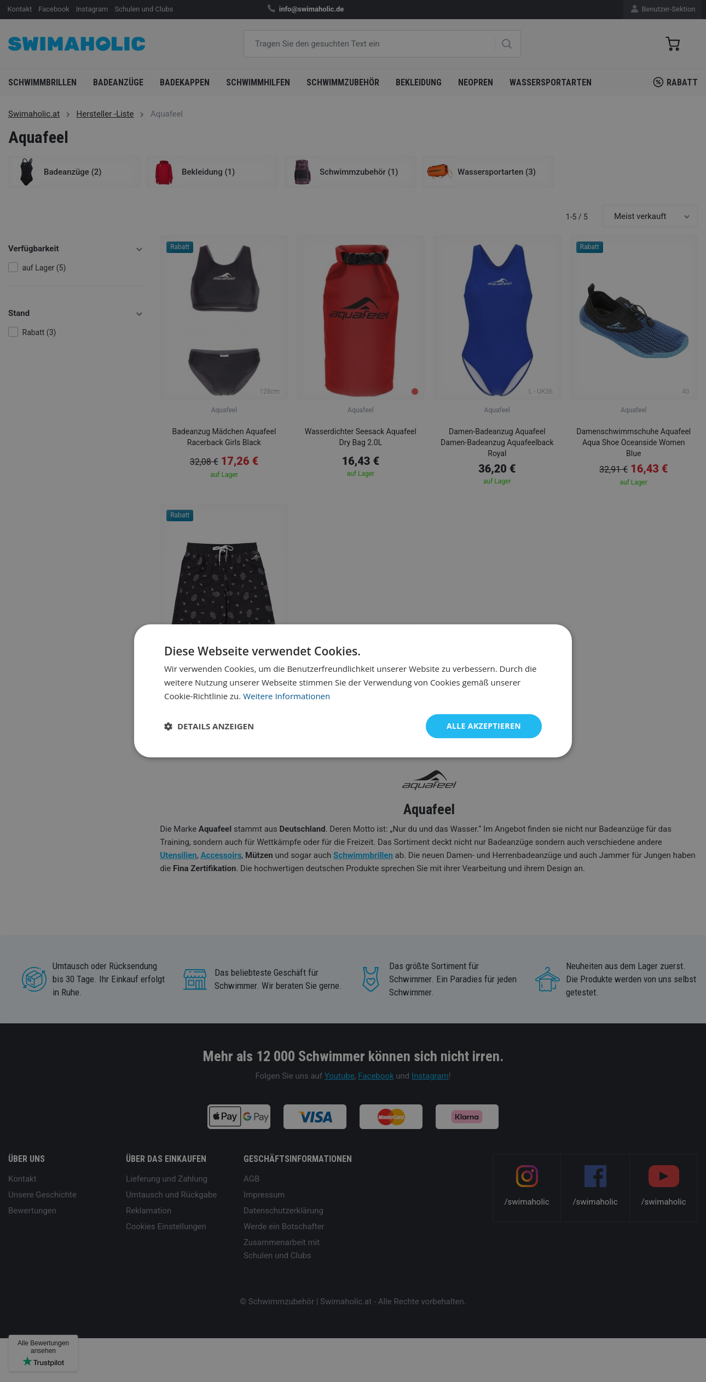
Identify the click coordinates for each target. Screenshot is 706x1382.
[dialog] (353, 690)
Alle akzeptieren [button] (484, 726)
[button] (209, 726)
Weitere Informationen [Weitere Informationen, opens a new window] (286, 695)
